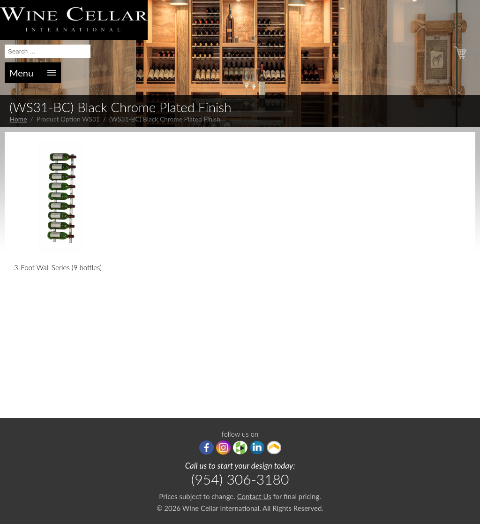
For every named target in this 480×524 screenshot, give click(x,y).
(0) (471, 53)
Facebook (206, 447)
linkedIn (257, 447)
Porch (274, 447)
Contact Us (254, 496)
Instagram (223, 447)
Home (18, 119)
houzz (240, 447)
